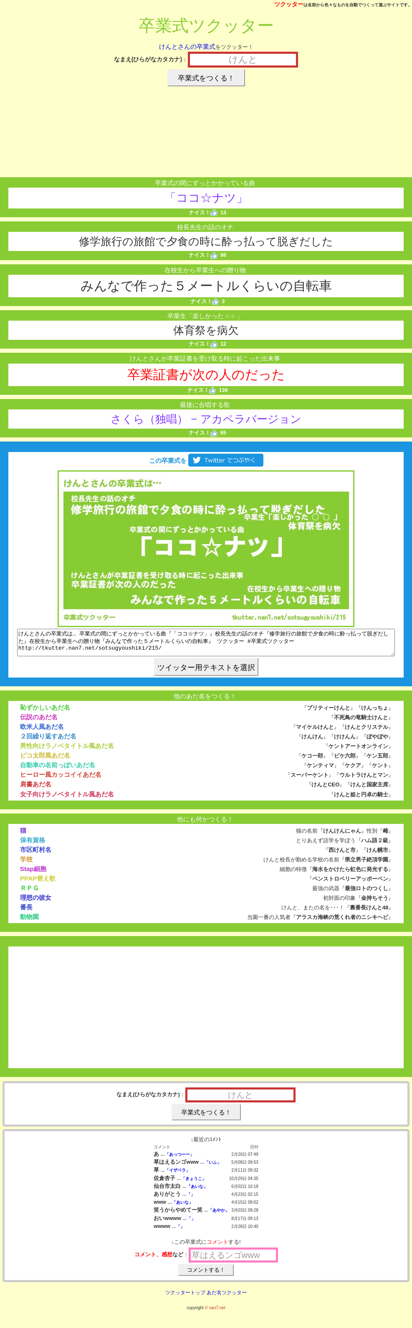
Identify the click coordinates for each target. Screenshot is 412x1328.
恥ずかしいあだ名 (45, 712)
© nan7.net (215, 1312)
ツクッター (288, 4)
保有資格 (32, 845)
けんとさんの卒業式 (187, 46)
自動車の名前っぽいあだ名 (57, 769)
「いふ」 (213, 1167)
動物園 (29, 921)
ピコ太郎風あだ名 (45, 760)
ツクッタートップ (185, 1297)
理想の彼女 (35, 902)
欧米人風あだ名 (42, 731)
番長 (26, 912)
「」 (191, 1199)
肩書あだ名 (35, 789)
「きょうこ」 (193, 1183)
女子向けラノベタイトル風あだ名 (67, 799)
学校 (26, 864)
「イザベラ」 (177, 1175)
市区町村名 (35, 854)
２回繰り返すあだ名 (48, 741)
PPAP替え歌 (38, 883)
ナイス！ (203, 212)
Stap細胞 (33, 873)
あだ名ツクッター (227, 1297)
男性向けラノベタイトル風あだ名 (67, 750)
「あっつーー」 (179, 1159)
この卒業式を (206, 460)
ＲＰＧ (29, 892)
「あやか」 (218, 1215)
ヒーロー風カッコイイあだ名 (60, 779)
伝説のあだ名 (39, 722)
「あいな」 (197, 1191)
